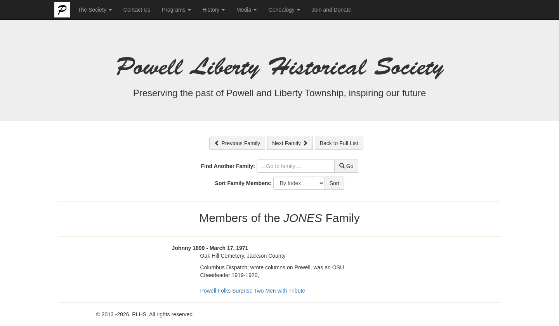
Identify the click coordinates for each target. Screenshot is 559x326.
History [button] (214, 10)
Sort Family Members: (243, 183)
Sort (335, 183)
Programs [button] (176, 10)
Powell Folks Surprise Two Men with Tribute (253, 291)
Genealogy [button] (284, 10)
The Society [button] (95, 10)
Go (346, 166)
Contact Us (136, 10)
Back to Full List (339, 143)
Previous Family (237, 143)
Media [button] (246, 10)
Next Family (290, 143)
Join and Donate (331, 10)
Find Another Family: (228, 166)
